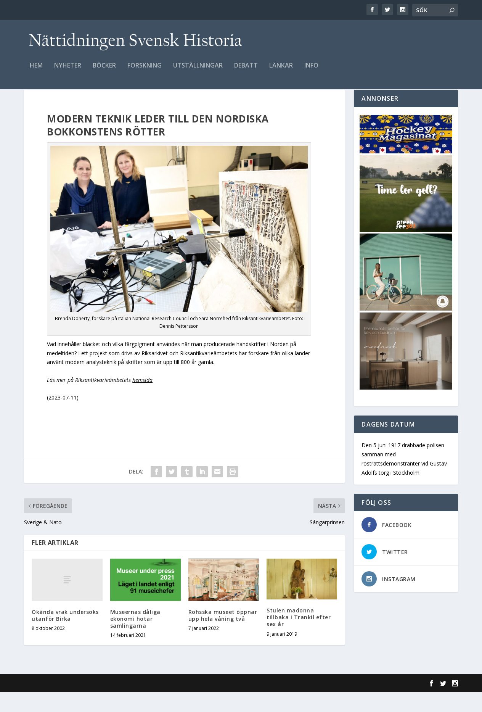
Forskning (144, 71)
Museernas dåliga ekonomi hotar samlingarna (135, 638)
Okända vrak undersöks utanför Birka (65, 635)
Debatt (246, 71)
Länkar (281, 71)
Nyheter (67, 71)
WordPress (148, 703)
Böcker (104, 71)
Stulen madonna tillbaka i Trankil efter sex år (299, 637)
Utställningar (198, 71)
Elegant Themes (76, 703)
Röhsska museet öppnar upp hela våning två (222, 635)
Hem (36, 71)
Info (311, 71)
